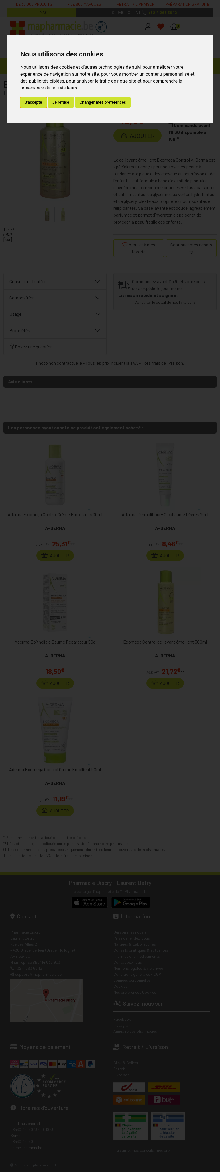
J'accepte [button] (33, 102)
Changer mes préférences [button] (103, 102)
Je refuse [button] (60, 102)
